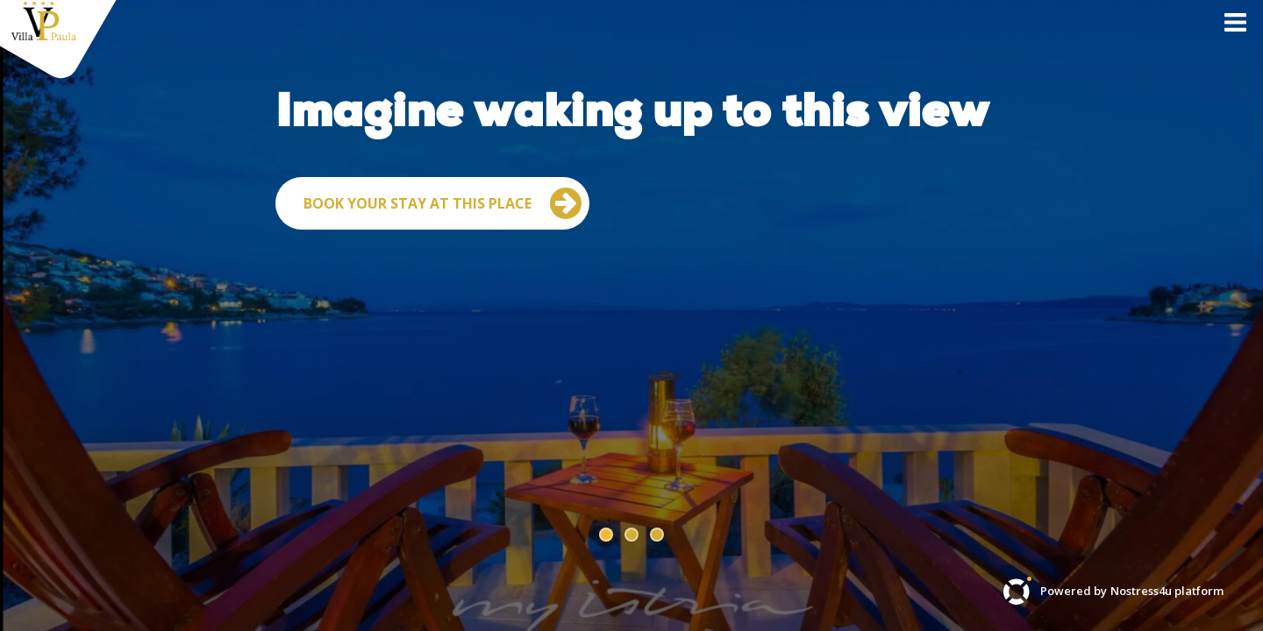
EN (1198, 47)
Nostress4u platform (1167, 591)
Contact (1014, 47)
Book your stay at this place (442, 308)
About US (1115, 47)
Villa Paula (905, 47)
